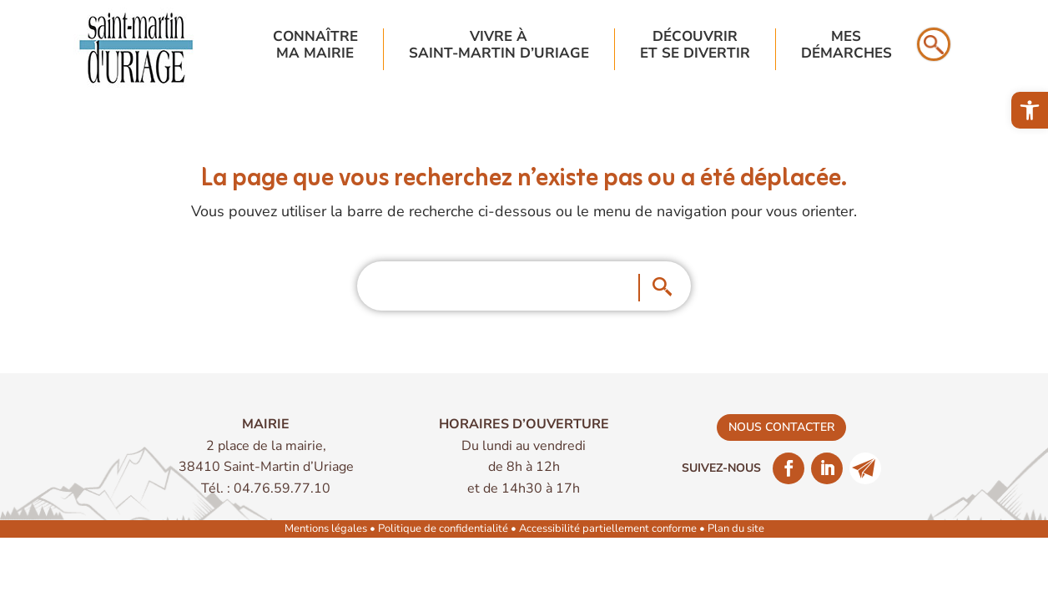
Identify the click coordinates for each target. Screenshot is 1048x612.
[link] (1029, 110)
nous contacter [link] (781, 427)
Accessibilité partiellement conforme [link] (608, 528)
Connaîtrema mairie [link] (315, 45)
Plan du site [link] (736, 528)
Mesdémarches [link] (846, 45)
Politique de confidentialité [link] (443, 528)
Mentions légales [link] (326, 528)
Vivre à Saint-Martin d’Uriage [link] (499, 45)
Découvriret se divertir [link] (695, 45)
